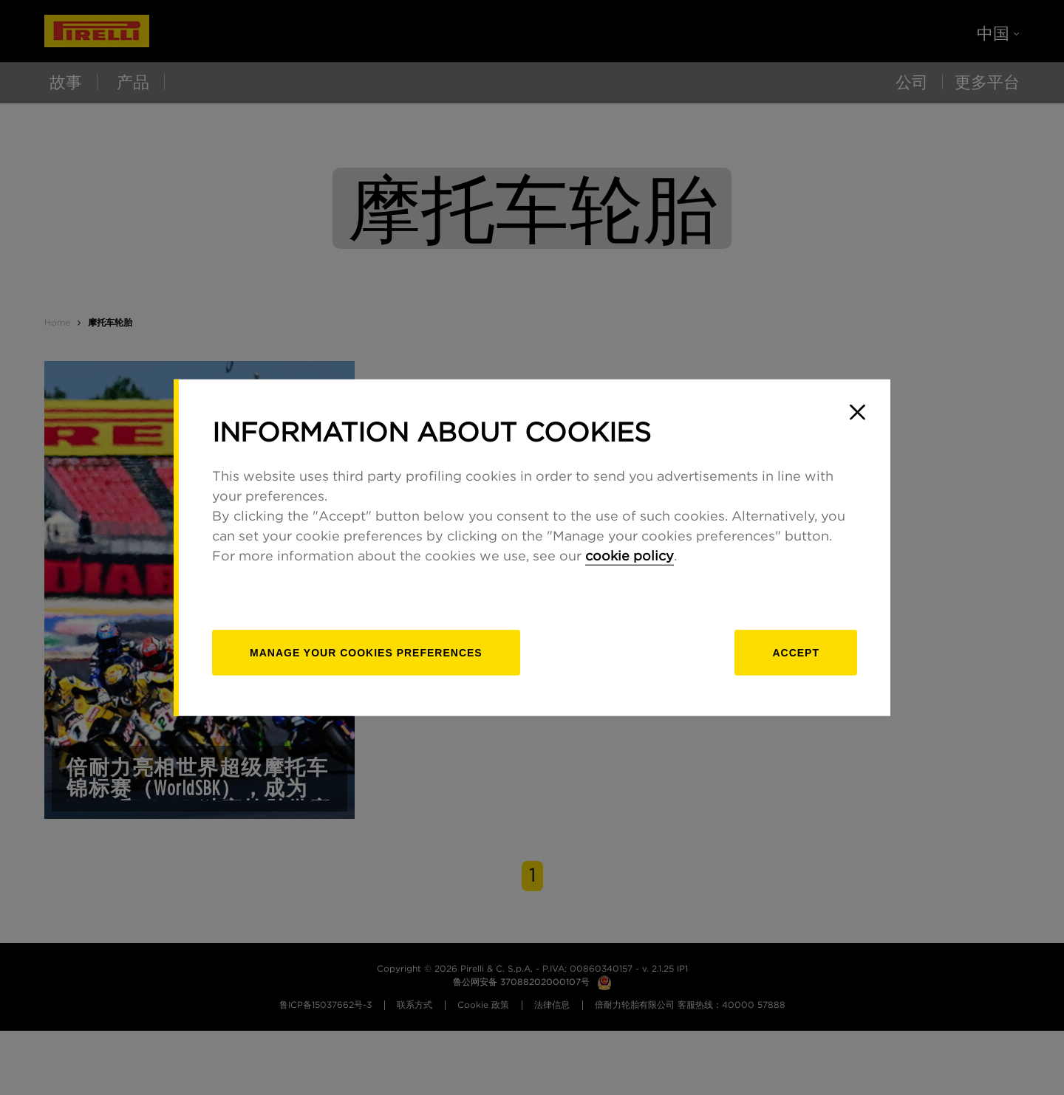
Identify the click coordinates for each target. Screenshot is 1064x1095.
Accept (795, 653)
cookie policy (629, 557)
